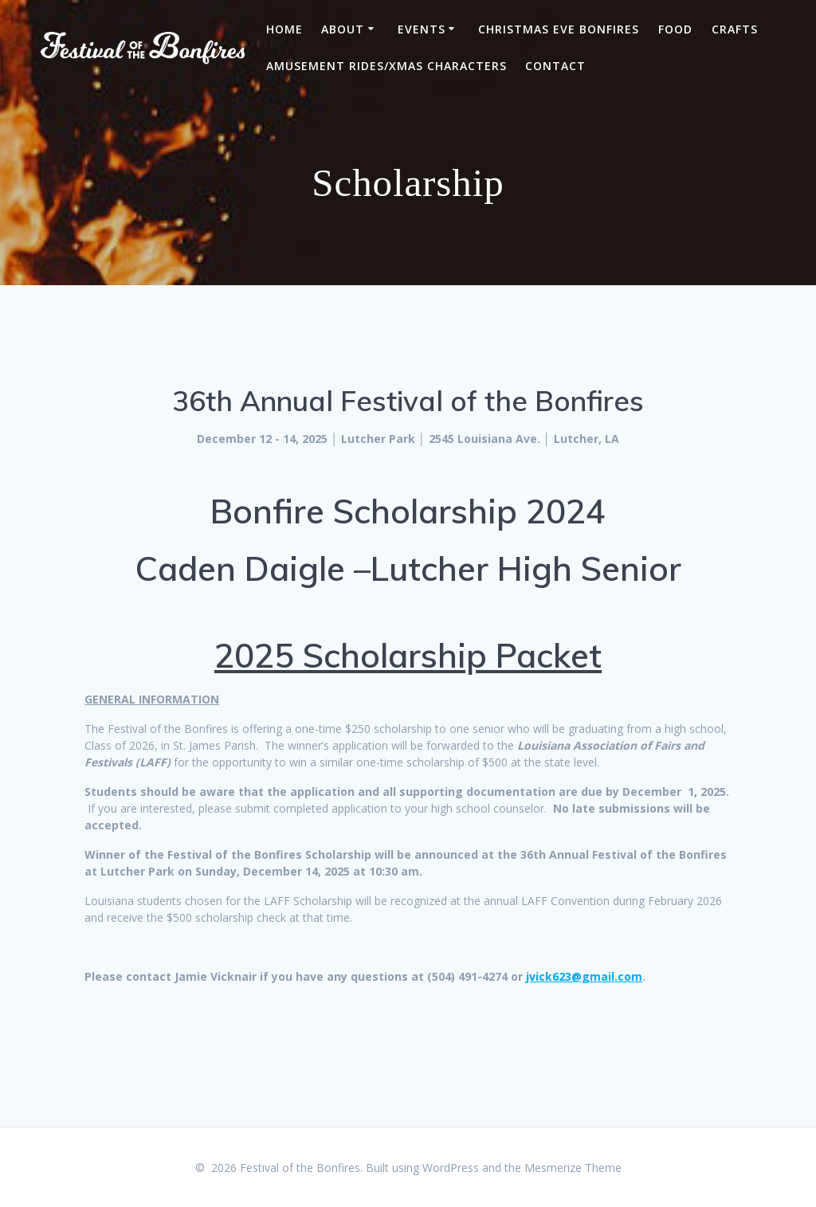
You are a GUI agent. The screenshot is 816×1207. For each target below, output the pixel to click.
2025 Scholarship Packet (408, 655)
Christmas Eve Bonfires (558, 29)
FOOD (675, 29)
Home (284, 29)
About (342, 29)
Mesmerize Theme (573, 1167)
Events (421, 29)
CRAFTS (735, 29)
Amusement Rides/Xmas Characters (386, 65)
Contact (555, 65)
